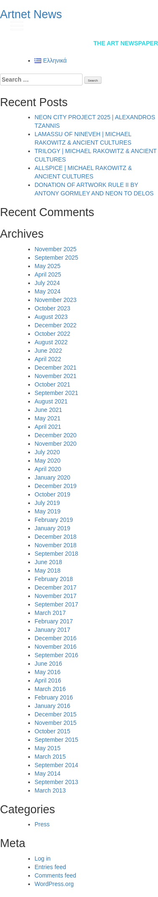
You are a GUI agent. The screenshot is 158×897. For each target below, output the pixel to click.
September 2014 (56, 765)
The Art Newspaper (126, 43)
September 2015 (56, 739)
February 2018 (54, 579)
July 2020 (47, 452)
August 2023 (51, 316)
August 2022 (51, 342)
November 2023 (56, 299)
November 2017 (56, 596)
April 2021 (48, 426)
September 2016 (56, 655)
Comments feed (55, 875)
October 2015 (52, 731)
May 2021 (47, 418)
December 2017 (56, 587)
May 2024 (47, 291)
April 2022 (48, 359)
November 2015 (56, 722)
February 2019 (54, 519)
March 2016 (50, 689)
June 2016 (48, 663)
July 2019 (47, 502)
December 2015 (56, 714)
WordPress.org (54, 884)
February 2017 (54, 621)
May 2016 (47, 672)
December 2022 (56, 325)
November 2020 (56, 443)
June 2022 (48, 350)
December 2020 (56, 435)
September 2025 (56, 257)
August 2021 (51, 401)
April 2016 (48, 680)
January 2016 (52, 705)
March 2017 (50, 612)
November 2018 (56, 545)
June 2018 (48, 562)
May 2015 (47, 748)
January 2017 (52, 629)
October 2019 (52, 494)
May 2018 (47, 570)
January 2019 (52, 528)
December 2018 (56, 536)
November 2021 (56, 376)
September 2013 (56, 782)
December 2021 (56, 367)
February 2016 (54, 697)
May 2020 (47, 460)
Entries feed (50, 867)
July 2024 (47, 283)
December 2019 (56, 486)
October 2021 (52, 384)
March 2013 (50, 790)
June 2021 (48, 409)
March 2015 (50, 756)
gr (143, 25)
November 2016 (56, 646)
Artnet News (31, 14)
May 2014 (47, 773)
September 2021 (56, 393)
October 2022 (52, 333)
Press (42, 824)
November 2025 (56, 249)
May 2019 (47, 511)
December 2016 (56, 638)
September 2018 (56, 553)
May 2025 (47, 266)
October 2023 (52, 308)
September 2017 (56, 604)
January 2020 (52, 477)
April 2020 (48, 469)
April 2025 (48, 274)
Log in (43, 858)
